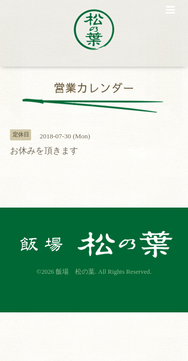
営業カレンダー (94, 87)
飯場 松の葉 (75, 271)
